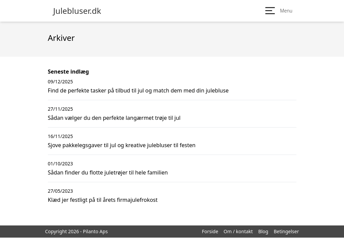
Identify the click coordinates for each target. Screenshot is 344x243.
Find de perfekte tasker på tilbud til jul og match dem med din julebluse (138, 90)
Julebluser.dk (77, 10)
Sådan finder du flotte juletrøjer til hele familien (108, 172)
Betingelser (286, 231)
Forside (210, 231)
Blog (263, 231)
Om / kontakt (238, 231)
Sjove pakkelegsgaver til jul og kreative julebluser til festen (122, 145)
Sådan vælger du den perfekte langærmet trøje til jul (114, 118)
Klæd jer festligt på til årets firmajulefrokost (103, 200)
